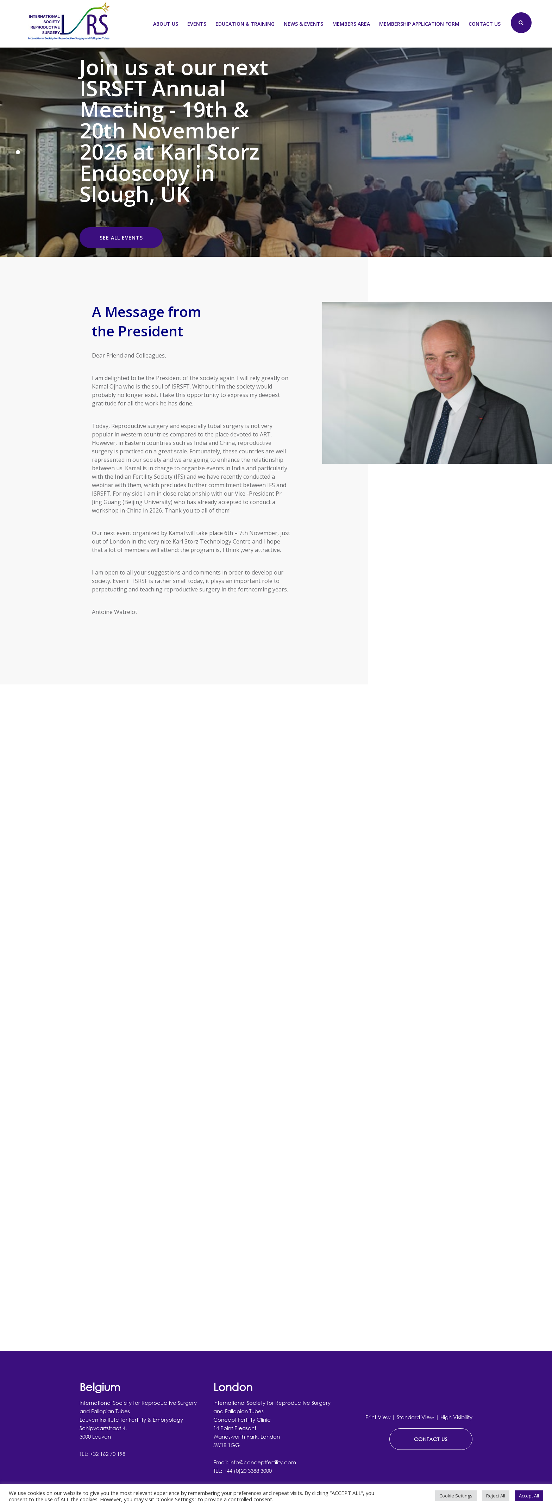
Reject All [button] (495, 1496)
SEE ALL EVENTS (121, 237)
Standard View (415, 1417)
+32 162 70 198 (107, 1454)
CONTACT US (431, 1439)
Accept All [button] (529, 1496)
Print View (377, 1417)
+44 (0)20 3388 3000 (248, 1470)
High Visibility (456, 1417)
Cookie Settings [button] (455, 1496)
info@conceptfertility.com (263, 1462)
